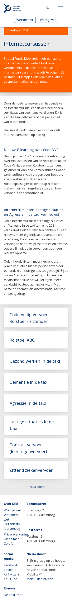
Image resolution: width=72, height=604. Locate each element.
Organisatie (12, 524)
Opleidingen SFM (17, 30)
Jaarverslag (12, 528)
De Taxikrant (13, 595)
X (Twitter (11, 574)
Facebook (11, 565)
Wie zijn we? (12, 510)
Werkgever (48, 20)
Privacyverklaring (16, 534)
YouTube (10, 579)
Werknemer (24, 20)
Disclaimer (11, 539)
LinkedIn (10, 570)
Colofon (9, 543)
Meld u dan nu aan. (40, 579)
